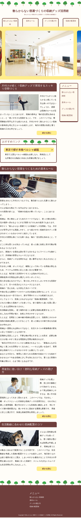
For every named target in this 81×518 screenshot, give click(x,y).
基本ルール (30, 21)
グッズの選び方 (51, 21)
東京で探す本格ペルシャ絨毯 (22, 149)
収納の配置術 (71, 21)
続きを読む (46, 133)
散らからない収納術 (10, 22)
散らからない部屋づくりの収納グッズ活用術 (41, 10)
